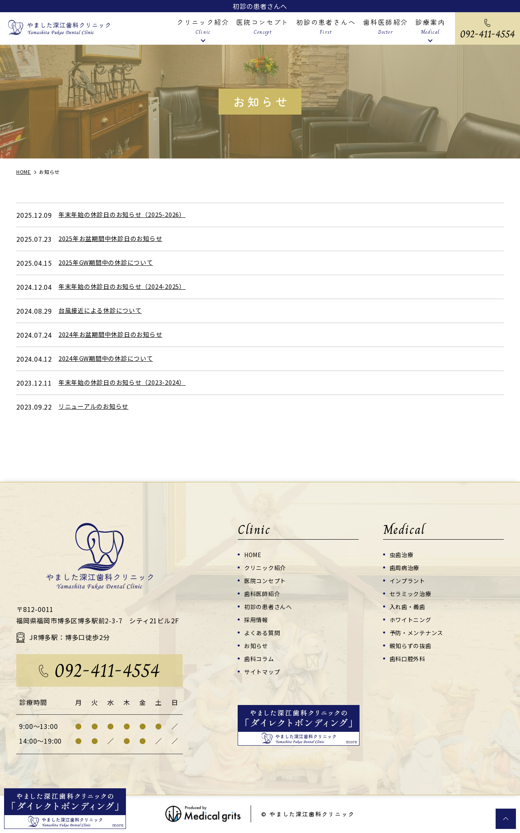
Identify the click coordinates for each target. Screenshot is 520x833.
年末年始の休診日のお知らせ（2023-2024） (126, 383)
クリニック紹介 (266, 567)
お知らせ (257, 645)
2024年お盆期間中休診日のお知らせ (114, 335)
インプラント (409, 580)
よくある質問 (263, 632)
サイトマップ (263, 671)
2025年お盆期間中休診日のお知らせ (114, 239)
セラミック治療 (412, 593)
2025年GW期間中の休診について (109, 263)
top (506, 819)
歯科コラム (260, 658)
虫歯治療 (402, 554)
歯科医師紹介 (263, 593)
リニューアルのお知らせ (95, 407)
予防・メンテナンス (418, 632)
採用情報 (257, 619)
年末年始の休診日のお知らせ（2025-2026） (126, 215)
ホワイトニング (412, 619)
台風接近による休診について (102, 311)
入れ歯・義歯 (409, 606)
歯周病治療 (406, 567)
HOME (254, 554)
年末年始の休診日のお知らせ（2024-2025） (126, 287)
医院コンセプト (266, 580)
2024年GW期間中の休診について (109, 359)
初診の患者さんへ (260, 6)
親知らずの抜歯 (412, 645)
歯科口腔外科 (409, 658)
